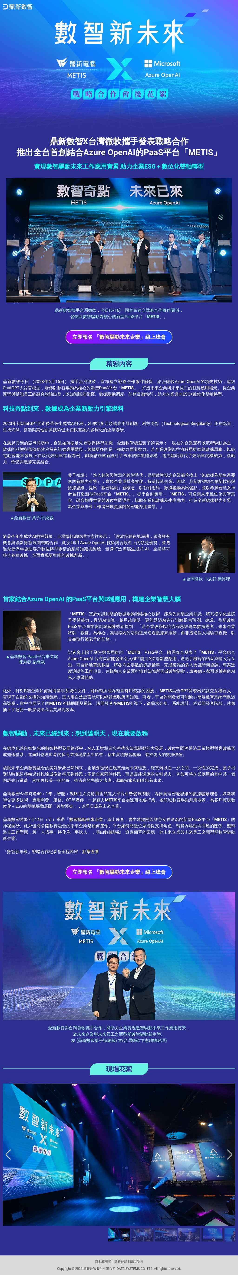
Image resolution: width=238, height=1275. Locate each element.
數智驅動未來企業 (86, 819)
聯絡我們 (136, 1262)
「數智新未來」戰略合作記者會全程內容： (51, 851)
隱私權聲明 (103, 1262)
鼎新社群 (120, 1262)
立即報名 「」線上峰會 (118, 337)
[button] (230, 1155)
